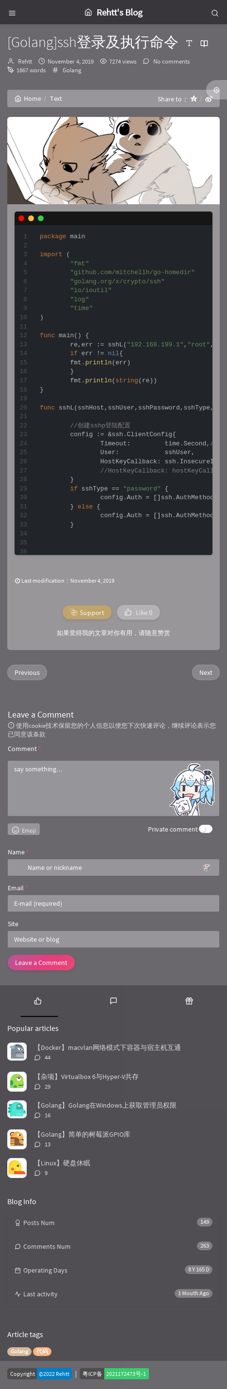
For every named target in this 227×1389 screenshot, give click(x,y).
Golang (72, 70)
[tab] (38, 999)
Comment (24, 748)
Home (28, 98)
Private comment (173, 829)
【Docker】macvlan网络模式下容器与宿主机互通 (107, 1047)
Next (205, 672)
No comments (171, 61)
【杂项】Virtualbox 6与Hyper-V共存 (86, 1076)
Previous (27, 672)
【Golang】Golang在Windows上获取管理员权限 (105, 1105)
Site (13, 923)
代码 (42, 1351)
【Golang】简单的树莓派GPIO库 (82, 1134)
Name (18, 852)
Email (18, 887)
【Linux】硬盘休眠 (62, 1163)
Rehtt (25, 61)
